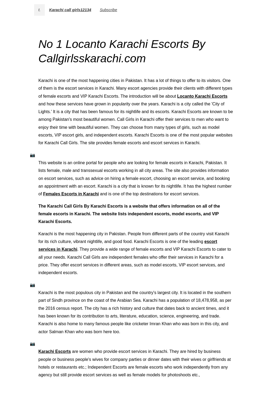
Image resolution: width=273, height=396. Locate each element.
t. (39, 10)
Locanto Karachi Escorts (202, 96)
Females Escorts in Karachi (71, 194)
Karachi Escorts (54, 351)
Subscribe (108, 10)
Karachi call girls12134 (70, 10)
